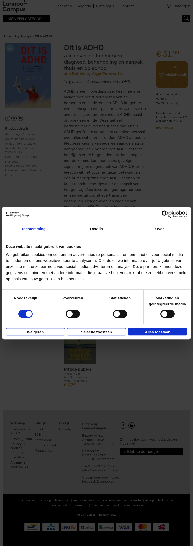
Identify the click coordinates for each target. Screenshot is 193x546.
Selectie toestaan (96, 332)
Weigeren (35, 332)
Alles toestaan (157, 332)
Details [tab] (96, 229)
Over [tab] (159, 229)
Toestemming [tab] (33, 229)
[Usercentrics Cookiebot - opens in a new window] (165, 214)
